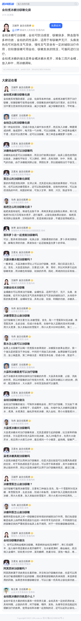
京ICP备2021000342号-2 (53, 618)
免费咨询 (56, 25)
